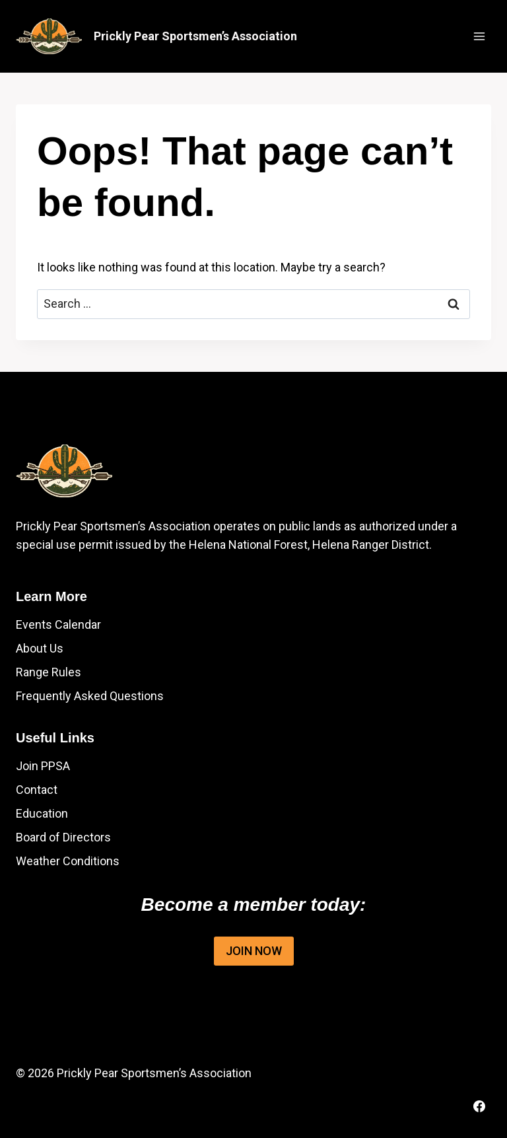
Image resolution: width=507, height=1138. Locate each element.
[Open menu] (479, 36)
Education (42, 813)
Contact (36, 790)
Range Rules (48, 672)
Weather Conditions (67, 861)
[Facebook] (479, 1106)
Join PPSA (43, 766)
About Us (39, 648)
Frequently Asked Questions (90, 696)
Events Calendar (58, 624)
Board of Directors (63, 837)
